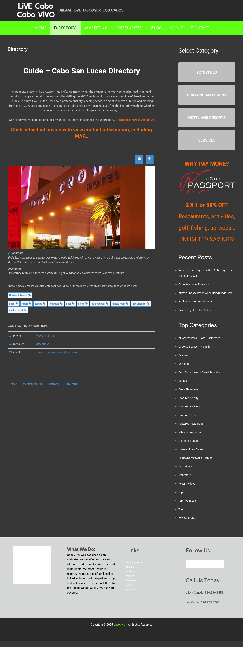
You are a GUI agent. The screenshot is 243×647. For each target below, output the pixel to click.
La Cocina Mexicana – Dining (196, 463)
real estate (185, 480)
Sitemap (131, 577)
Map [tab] (14, 383)
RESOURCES (129, 28)
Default (183, 386)
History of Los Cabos (192, 455)
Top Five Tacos (188, 506)
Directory (65, 28)
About (176, 28)
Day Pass (184, 361)
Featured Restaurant (191, 429)
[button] (65, 28)
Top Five (183, 498)
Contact (199, 28)
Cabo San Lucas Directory (194, 284)
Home (40, 28)
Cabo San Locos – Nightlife (196, 352)
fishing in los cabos (190, 438)
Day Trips (184, 369)
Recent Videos (187, 489)
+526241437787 (45, 335)
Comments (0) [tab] (32, 383)
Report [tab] (72, 383)
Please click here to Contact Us (135, 120)
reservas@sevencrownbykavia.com (56, 352)
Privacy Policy (135, 568)
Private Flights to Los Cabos (196, 316)
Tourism (183, 515)
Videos (130, 582)
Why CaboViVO (188, 523)
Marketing (96, 28)
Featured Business (190, 412)
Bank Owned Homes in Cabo (196, 307)
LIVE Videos (186, 472)
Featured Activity (189, 403)
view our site (43, 343)
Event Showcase (188, 395)
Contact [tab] (54, 383)
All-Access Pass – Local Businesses (201, 343)
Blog (156, 28)
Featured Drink (187, 421)
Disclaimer (133, 573)
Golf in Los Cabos (189, 446)
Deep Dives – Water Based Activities (201, 378)
